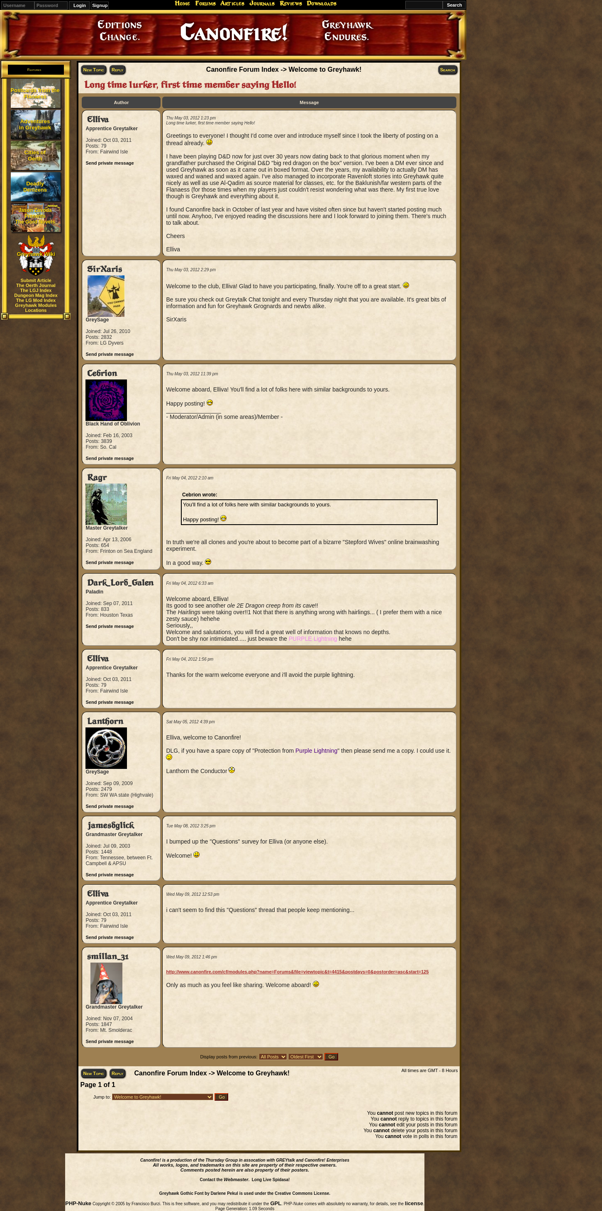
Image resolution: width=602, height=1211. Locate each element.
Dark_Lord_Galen (120, 583)
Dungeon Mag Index (36, 295)
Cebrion (102, 373)
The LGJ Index (36, 290)
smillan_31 (107, 956)
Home (182, 3)
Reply (117, 69)
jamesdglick (110, 825)
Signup (99, 5)
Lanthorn (105, 721)
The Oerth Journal (36, 285)
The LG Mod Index (36, 300)
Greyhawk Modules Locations (35, 308)
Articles (232, 3)
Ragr (97, 477)
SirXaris (104, 269)
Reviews (291, 3)
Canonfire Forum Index (242, 69)
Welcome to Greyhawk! (325, 69)
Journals (262, 3)
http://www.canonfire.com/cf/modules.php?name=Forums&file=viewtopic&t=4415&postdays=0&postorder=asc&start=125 (297, 971)
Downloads (321, 3)
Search (447, 69)
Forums (205, 3)
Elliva (98, 119)
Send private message (109, 162)
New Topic (93, 69)
